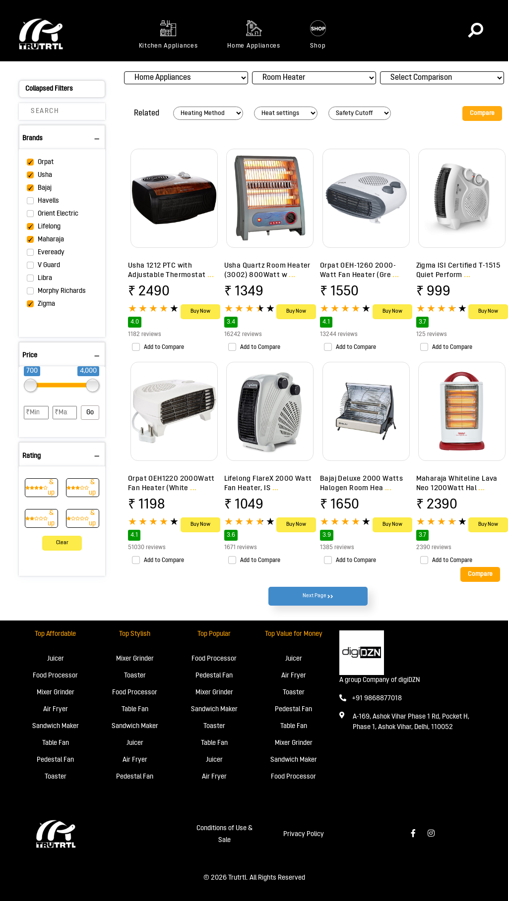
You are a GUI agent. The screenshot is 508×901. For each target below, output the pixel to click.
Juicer (55, 659)
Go (90, 412)
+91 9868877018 (370, 698)
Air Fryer (55, 709)
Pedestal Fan (55, 760)
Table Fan (55, 743)
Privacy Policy (303, 834)
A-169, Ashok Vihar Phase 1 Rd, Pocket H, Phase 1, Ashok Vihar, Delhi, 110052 (411, 722)
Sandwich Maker (55, 726)
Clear (62, 543)
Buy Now (200, 311)
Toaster (55, 777)
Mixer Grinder (55, 692)
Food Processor (55, 675)
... (210, 275)
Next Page (318, 596)
